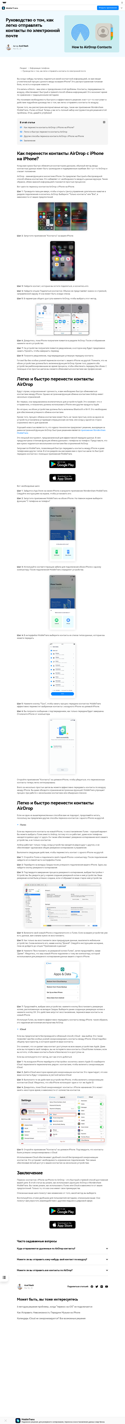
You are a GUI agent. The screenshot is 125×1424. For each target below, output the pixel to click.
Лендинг (23, 68)
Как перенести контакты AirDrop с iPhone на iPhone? (49, 127)
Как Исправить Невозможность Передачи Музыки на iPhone (48, 1312)
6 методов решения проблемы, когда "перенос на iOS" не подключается (54, 1306)
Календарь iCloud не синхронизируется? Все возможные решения (51, 1318)
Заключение (29, 140)
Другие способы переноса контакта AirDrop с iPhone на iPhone (54, 136)
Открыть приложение (108, 8)
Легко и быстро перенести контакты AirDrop (45, 132)
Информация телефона (39, 68)
